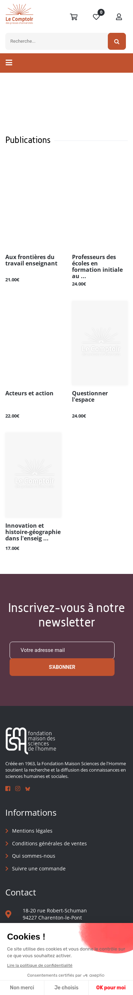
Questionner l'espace (90, 396)
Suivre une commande (39, 868)
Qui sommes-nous (33, 855)
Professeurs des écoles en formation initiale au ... (97, 266)
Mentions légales (32, 830)
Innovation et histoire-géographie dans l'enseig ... (33, 532)
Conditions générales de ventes (49, 843)
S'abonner (62, 667)
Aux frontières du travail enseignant (31, 260)
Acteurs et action (29, 393)
